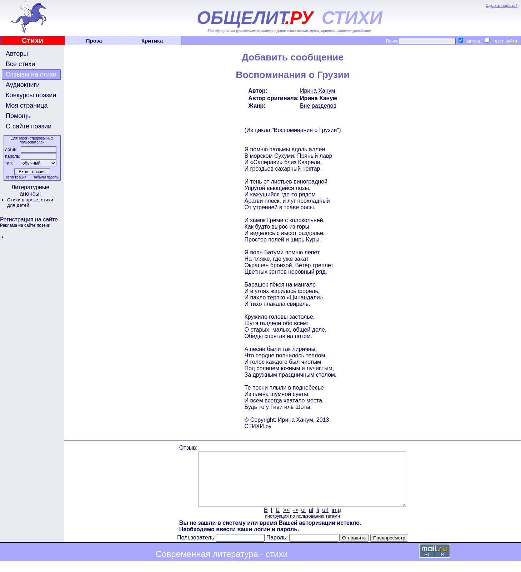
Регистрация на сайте (29, 219)
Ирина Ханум (317, 91)
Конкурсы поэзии (31, 95)
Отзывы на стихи (31, 74)
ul (311, 521)
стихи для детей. (30, 202)
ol (303, 521)
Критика (152, 41)
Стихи (32, 40)
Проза (94, 41)
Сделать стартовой (501, 6)
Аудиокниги (23, 84)
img (336, 521)
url (325, 521)
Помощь (18, 115)
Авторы (17, 53)
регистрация (16, 177)
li (317, 521)
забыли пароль (46, 177)
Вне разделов (318, 106)
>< (286, 521)
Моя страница (27, 105)
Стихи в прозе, (24, 199)
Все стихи (20, 64)
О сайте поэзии (28, 126)
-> (295, 521)
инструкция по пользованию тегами (302, 526)
